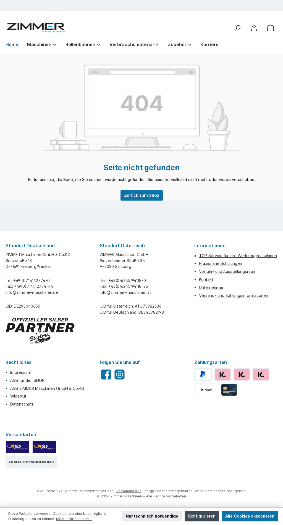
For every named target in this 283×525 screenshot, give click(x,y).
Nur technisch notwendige (152, 516)
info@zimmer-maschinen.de (32, 292)
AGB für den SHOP (27, 380)
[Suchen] (237, 27)
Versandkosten (129, 491)
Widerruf (18, 396)
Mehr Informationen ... (74, 519)
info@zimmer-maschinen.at (125, 292)
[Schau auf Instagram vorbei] (119, 374)
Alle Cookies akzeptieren (249, 516)
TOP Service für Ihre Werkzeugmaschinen (238, 255)
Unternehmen (211, 287)
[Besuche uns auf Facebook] (106, 374)
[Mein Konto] (254, 27)
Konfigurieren (202, 516)
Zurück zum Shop (141, 195)
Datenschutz (22, 404)
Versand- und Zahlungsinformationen (233, 295)
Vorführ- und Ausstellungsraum (227, 271)
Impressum (20, 372)
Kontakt (206, 279)
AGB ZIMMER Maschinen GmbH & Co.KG (47, 388)
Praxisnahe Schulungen (220, 263)
